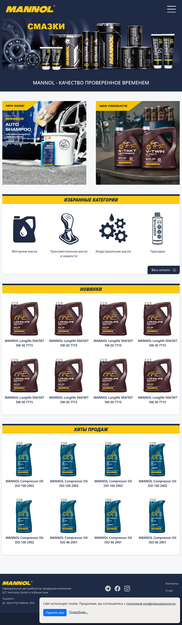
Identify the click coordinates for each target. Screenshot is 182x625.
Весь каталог (163, 270)
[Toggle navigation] (171, 9)
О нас (169, 590)
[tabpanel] (91, 44)
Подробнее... (78, 612)
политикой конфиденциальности (150, 604)
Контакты (172, 583)
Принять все (55, 612)
